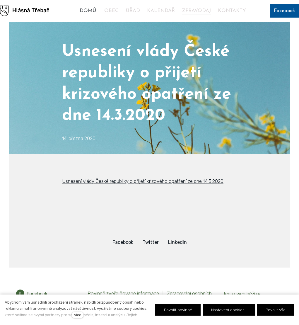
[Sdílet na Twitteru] (151, 242)
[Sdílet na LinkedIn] (177, 242)
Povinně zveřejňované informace (123, 293)
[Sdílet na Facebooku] (122, 242)
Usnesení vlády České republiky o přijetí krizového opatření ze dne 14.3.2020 (142, 181)
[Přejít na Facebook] (32, 294)
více (77, 315)
